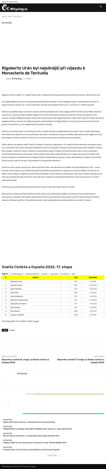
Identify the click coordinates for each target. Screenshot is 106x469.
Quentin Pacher (16, 285)
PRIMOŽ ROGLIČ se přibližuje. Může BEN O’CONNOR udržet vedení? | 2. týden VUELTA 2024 (37, 429)
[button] (100, 6)
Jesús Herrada (16, 289)
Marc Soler (15, 293)
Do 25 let (65, 274)
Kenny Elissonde (17, 296)
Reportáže (18, 16)
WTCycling (17, 78)
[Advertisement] (53, 45)
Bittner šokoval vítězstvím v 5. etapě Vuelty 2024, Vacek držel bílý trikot (18, 395)
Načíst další (53, 455)
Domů (4, 16)
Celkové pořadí (31, 274)
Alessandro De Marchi (19, 304)
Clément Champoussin (19, 300)
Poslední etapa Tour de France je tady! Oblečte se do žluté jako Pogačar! (31, 450)
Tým (73, 274)
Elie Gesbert (15, 311)
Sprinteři (54, 274)
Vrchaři (44, 274)
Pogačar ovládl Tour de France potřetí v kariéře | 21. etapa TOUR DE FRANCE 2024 (34, 443)
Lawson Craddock (17, 315)
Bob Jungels (15, 307)
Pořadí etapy (16, 274)
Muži (10, 16)
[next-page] (8, 403)
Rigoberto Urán (16, 281)
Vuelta (12, 330)
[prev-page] (3, 403)
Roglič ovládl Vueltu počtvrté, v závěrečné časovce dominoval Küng (29, 422)
